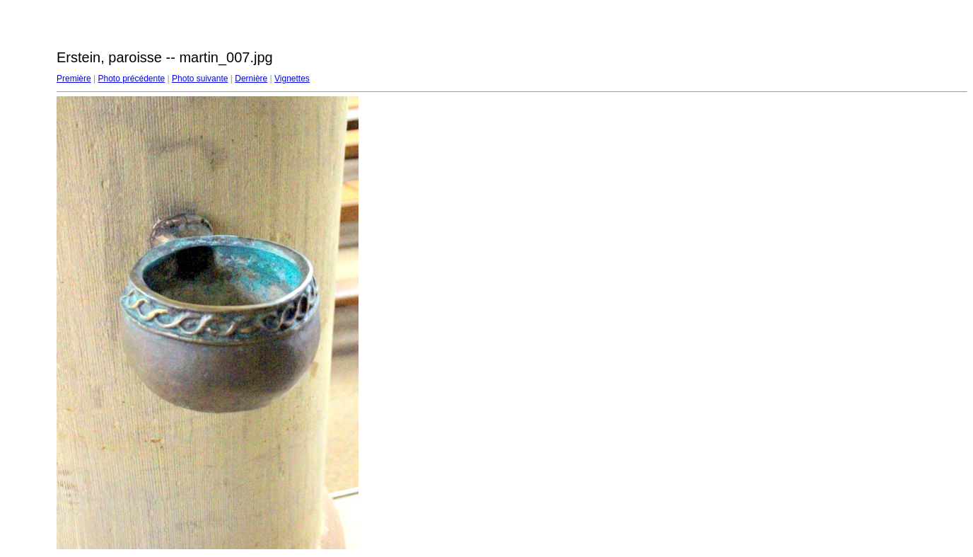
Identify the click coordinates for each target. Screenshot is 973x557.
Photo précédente (131, 79)
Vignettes (292, 79)
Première (74, 79)
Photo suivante (200, 79)
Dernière (251, 79)
